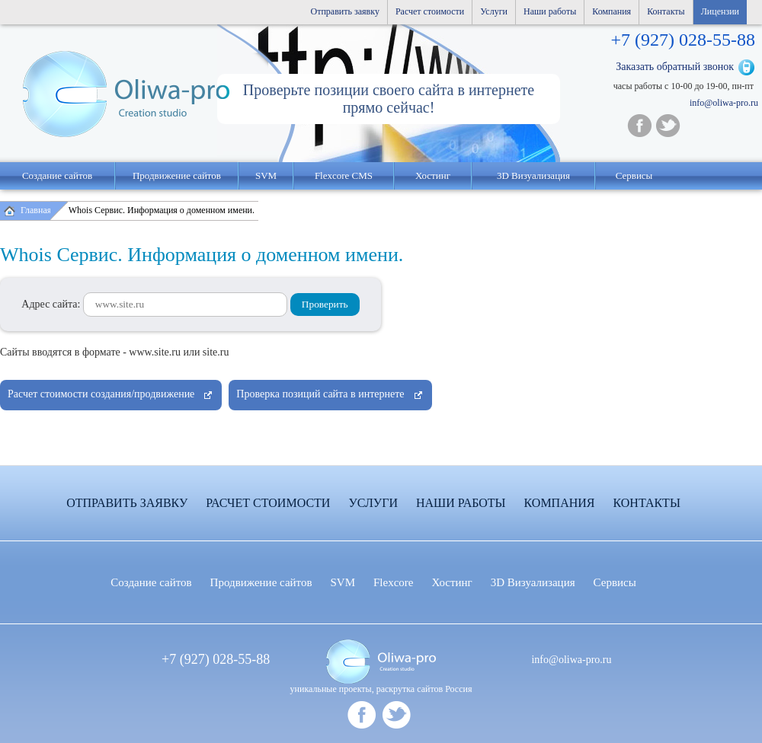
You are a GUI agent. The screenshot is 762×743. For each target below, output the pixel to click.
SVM (266, 175)
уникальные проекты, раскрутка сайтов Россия (381, 689)
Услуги (493, 11)
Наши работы (549, 11)
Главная (36, 210)
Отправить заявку (345, 11)
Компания (611, 11)
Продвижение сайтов (177, 175)
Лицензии (720, 11)
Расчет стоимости (429, 11)
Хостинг (452, 582)
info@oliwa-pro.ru (724, 102)
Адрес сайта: (154, 304)
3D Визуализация (533, 175)
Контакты (666, 11)
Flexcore (393, 582)
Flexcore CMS (344, 175)
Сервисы (634, 175)
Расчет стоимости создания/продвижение (101, 394)
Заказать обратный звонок (675, 66)
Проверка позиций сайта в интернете (320, 394)
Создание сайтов (57, 175)
